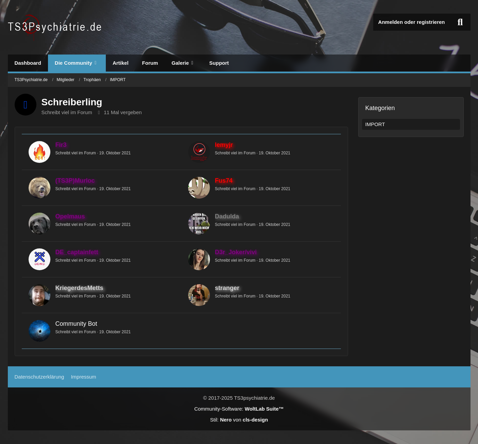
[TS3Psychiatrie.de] (55, 27)
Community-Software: (239, 409)
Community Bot (76, 323)
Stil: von (239, 420)
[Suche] (460, 22)
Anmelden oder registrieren (411, 22)
